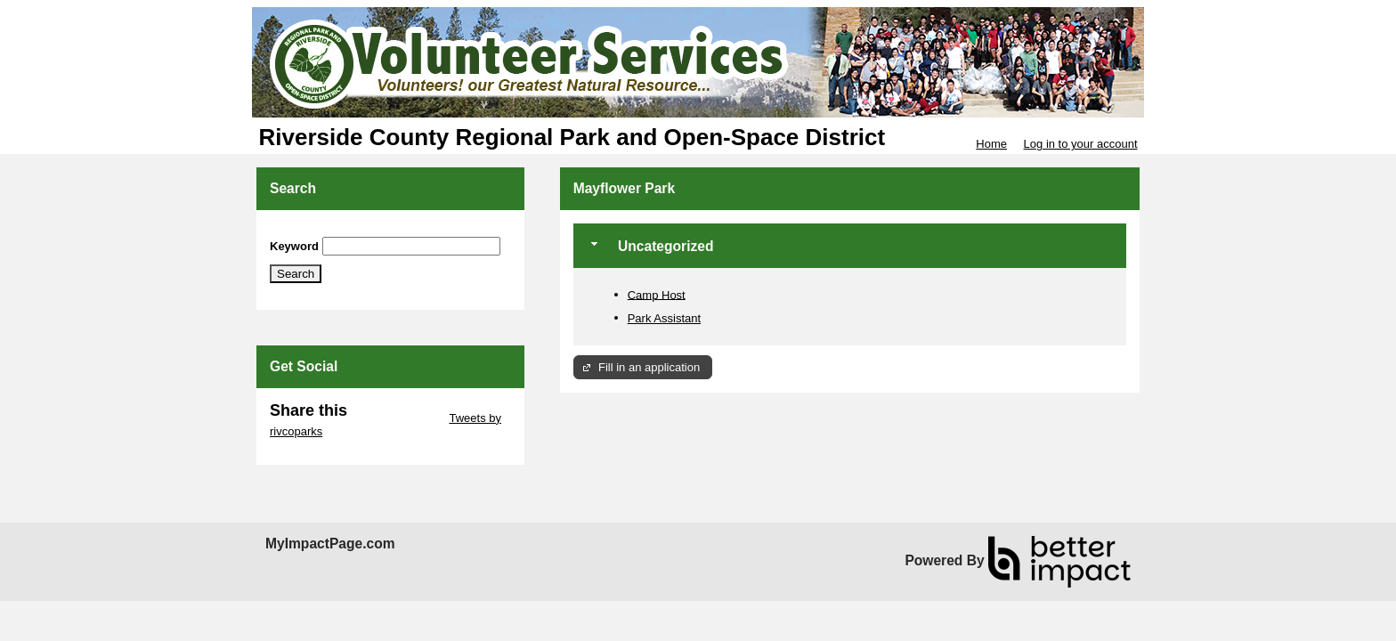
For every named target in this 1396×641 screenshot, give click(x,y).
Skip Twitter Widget (396, 418)
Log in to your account (1081, 143)
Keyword (294, 246)
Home (991, 143)
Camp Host (657, 294)
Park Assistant (664, 318)
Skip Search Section (322, 230)
